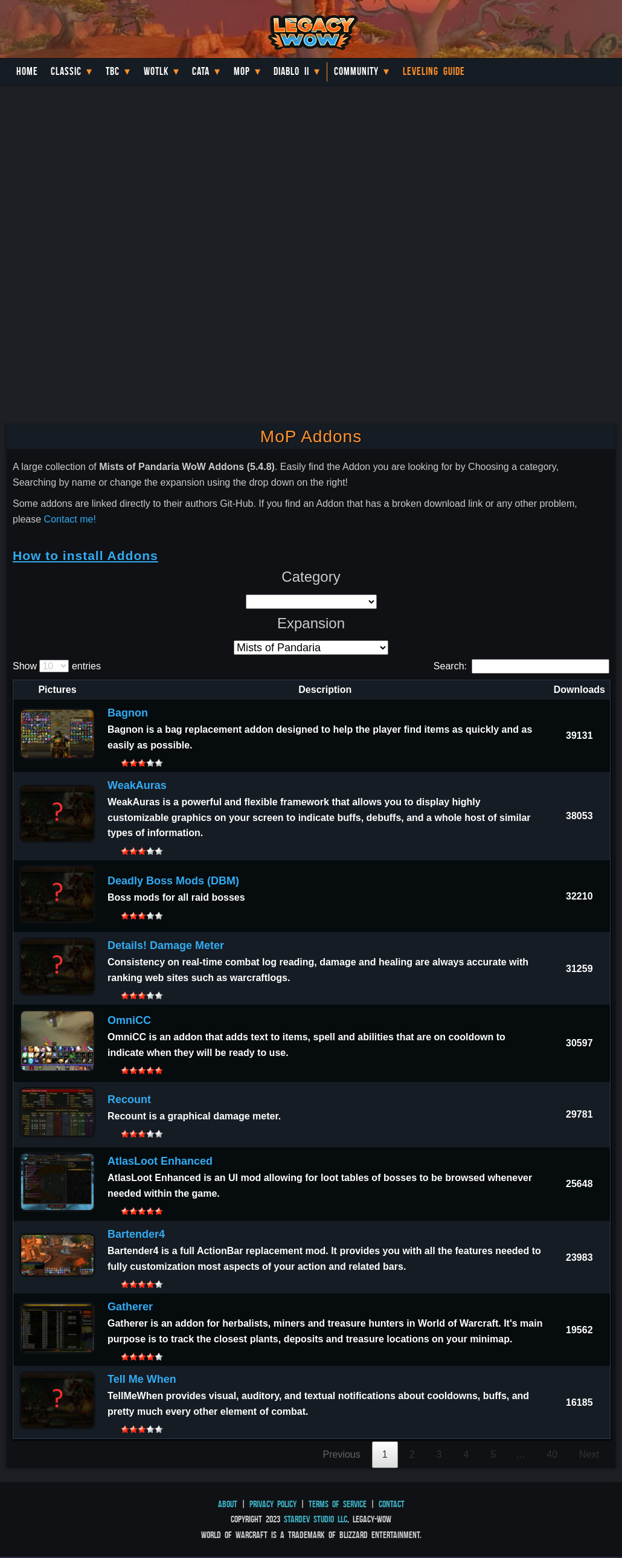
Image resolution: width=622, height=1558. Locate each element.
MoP (242, 71)
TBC (113, 71)
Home (27, 71)
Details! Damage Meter (165, 945)
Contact (392, 1504)
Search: (521, 666)
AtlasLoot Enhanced (160, 1161)
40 (552, 1454)
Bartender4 (136, 1234)
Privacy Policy (273, 1504)
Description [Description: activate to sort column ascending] (324, 689)
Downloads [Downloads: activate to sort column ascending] (579, 689)
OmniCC (129, 1020)
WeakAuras (137, 785)
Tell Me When (141, 1379)
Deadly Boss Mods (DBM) (173, 881)
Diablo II (291, 71)
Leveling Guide (434, 71)
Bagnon (127, 713)
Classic (66, 71)
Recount (129, 1099)
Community (356, 71)
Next (589, 1454)
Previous (342, 1454)
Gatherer (130, 1307)
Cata (201, 71)
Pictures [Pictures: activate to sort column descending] (57, 689)
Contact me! (70, 519)
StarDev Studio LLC (315, 1519)
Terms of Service (338, 1504)
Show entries (57, 666)
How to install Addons (85, 555)
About (227, 1504)
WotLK (156, 71)
